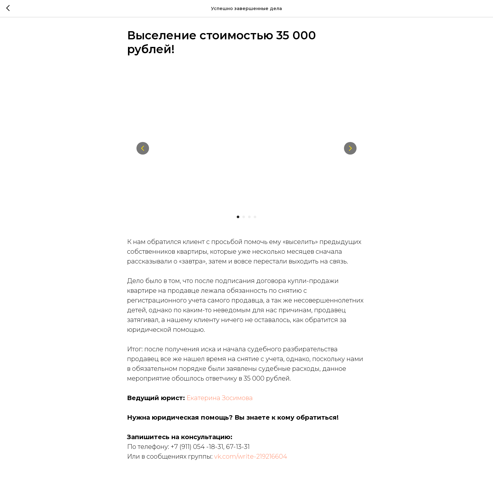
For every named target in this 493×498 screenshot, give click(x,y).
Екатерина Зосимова (219, 399)
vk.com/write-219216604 (250, 458)
